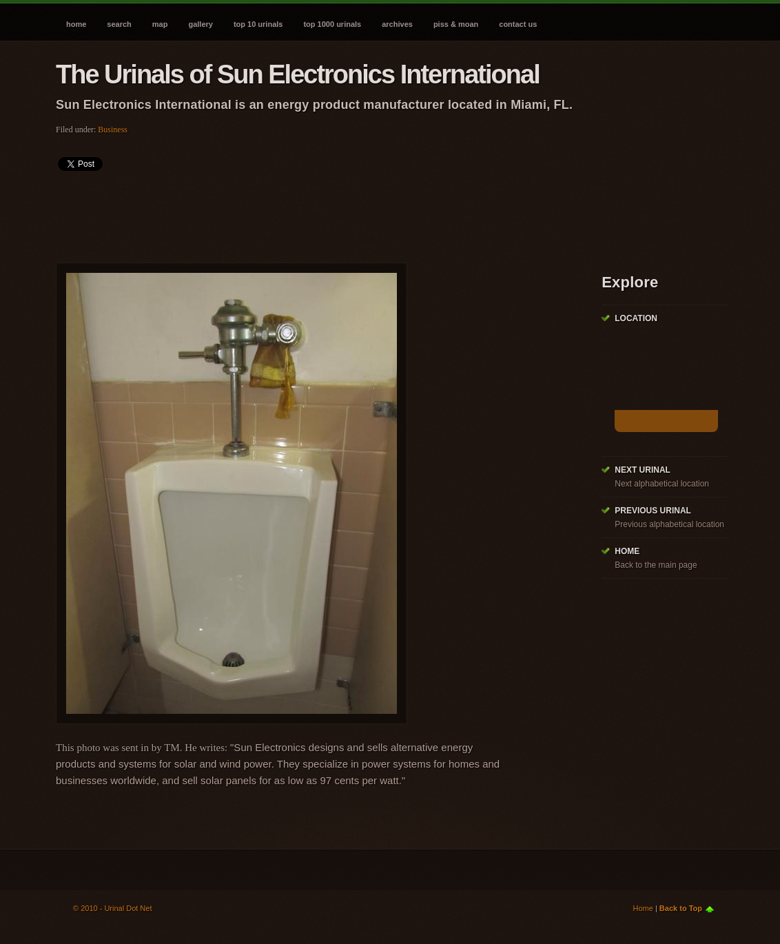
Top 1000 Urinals (332, 24)
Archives (397, 24)
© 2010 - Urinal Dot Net (112, 908)
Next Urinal (642, 470)
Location (636, 318)
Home (76, 24)
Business (112, 129)
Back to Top (680, 908)
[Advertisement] (306, 212)
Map (160, 24)
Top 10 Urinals (258, 24)
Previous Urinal (653, 510)
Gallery (200, 24)
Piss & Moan (455, 24)
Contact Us (518, 24)
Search (119, 24)
